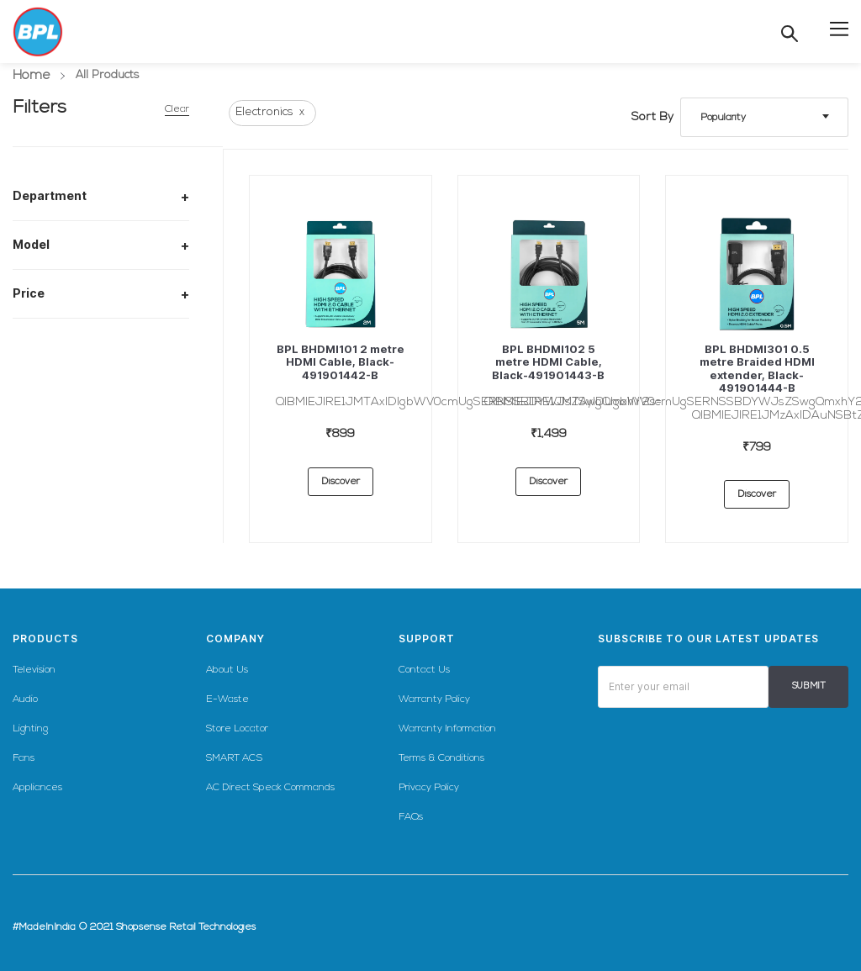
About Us (227, 670)
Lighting (30, 729)
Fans (23, 758)
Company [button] (235, 638)
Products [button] (45, 638)
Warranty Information (447, 729)
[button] (839, 27)
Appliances (37, 788)
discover (340, 482)
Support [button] (427, 638)
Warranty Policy (434, 699)
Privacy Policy (429, 788)
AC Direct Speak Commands (270, 788)
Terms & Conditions (441, 758)
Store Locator (237, 729)
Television (34, 670)
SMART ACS (234, 758)
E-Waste (227, 699)
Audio (25, 699)
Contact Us (424, 670)
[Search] (789, 33)
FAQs (411, 817)
